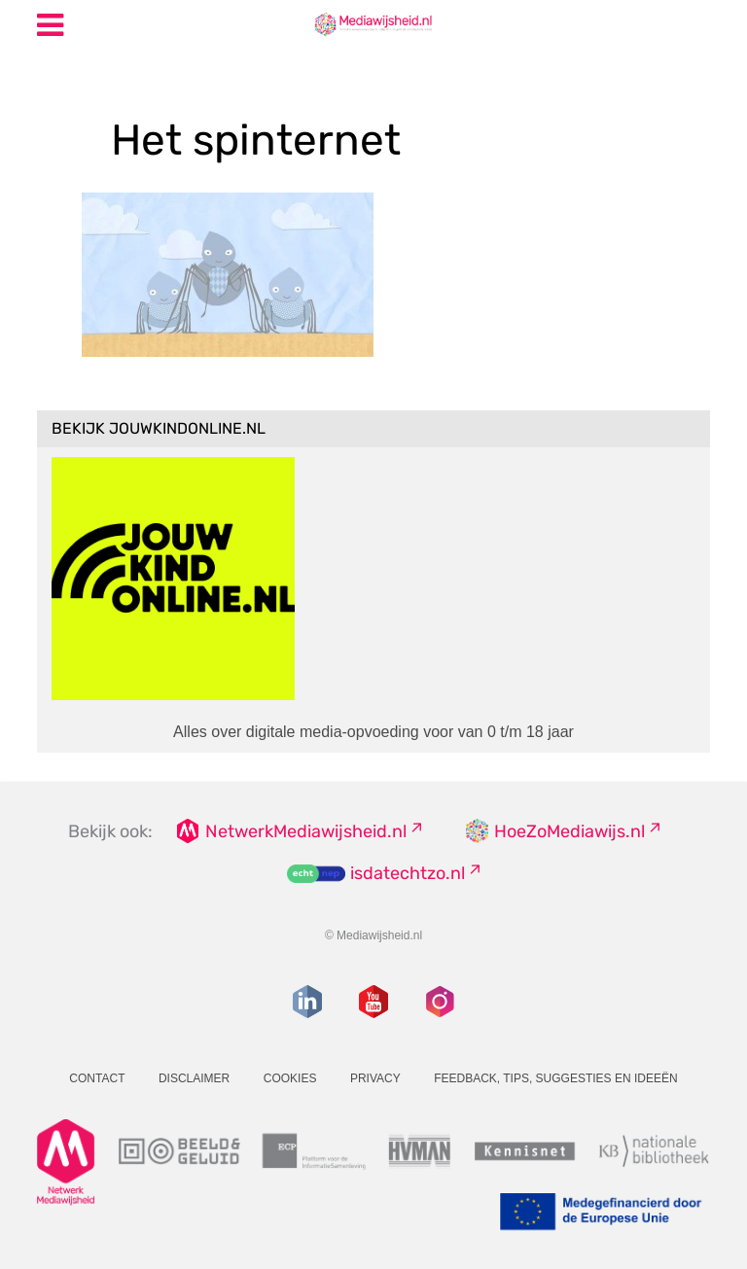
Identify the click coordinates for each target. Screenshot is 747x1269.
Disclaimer (194, 1078)
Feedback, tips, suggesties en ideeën (556, 1078)
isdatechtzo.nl (407, 873)
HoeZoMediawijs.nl (569, 831)
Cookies (290, 1078)
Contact (96, 1078)
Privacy (375, 1078)
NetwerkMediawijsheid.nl (306, 831)
